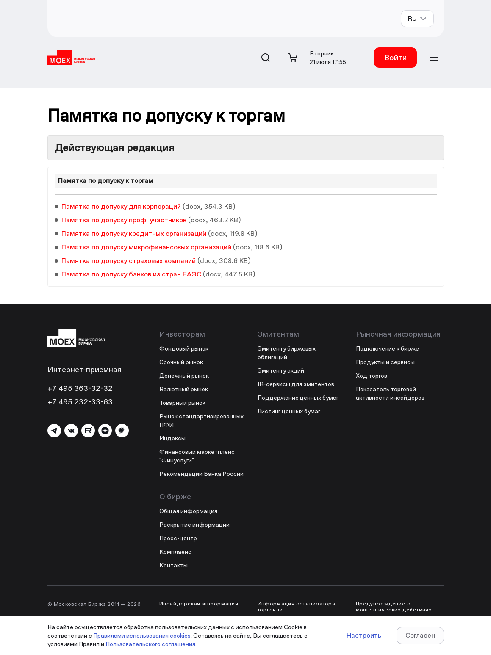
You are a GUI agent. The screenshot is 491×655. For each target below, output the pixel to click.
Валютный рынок (183, 389)
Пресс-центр (178, 538)
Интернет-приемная (84, 369)
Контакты (173, 565)
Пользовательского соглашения (150, 644)
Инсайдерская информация (199, 604)
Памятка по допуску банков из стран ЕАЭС (131, 274)
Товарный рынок (182, 402)
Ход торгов (371, 375)
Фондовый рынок (183, 348)
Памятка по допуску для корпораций (121, 206)
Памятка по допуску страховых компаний (128, 260)
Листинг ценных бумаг (289, 411)
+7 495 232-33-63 (80, 401)
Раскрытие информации (194, 524)
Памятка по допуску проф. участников (123, 220)
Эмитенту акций (281, 370)
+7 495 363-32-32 (80, 388)
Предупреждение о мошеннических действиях (394, 607)
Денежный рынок (184, 375)
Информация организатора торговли (297, 607)
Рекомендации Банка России (201, 474)
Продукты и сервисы (385, 362)
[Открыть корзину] (293, 57)
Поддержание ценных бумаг (298, 397)
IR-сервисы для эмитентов (296, 384)
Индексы (172, 438)
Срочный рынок (181, 362)
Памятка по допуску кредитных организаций (133, 233)
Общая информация (188, 511)
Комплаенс (175, 552)
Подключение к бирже (387, 348)
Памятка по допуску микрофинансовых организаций (146, 247)
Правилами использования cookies (142, 635)
